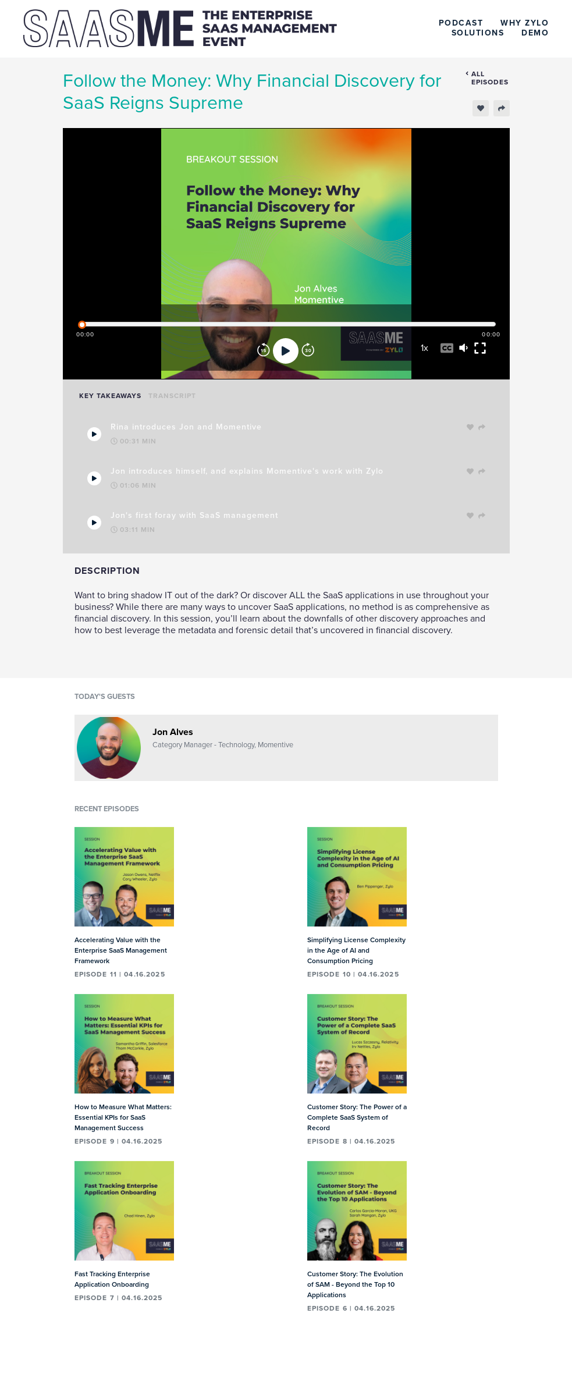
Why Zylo (524, 23)
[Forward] (308, 351)
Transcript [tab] (172, 396)
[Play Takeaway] (94, 434)
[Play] (286, 351)
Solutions (478, 33)
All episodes (487, 78)
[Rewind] (264, 351)
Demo (535, 33)
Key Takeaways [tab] (110, 396)
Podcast (461, 23)
